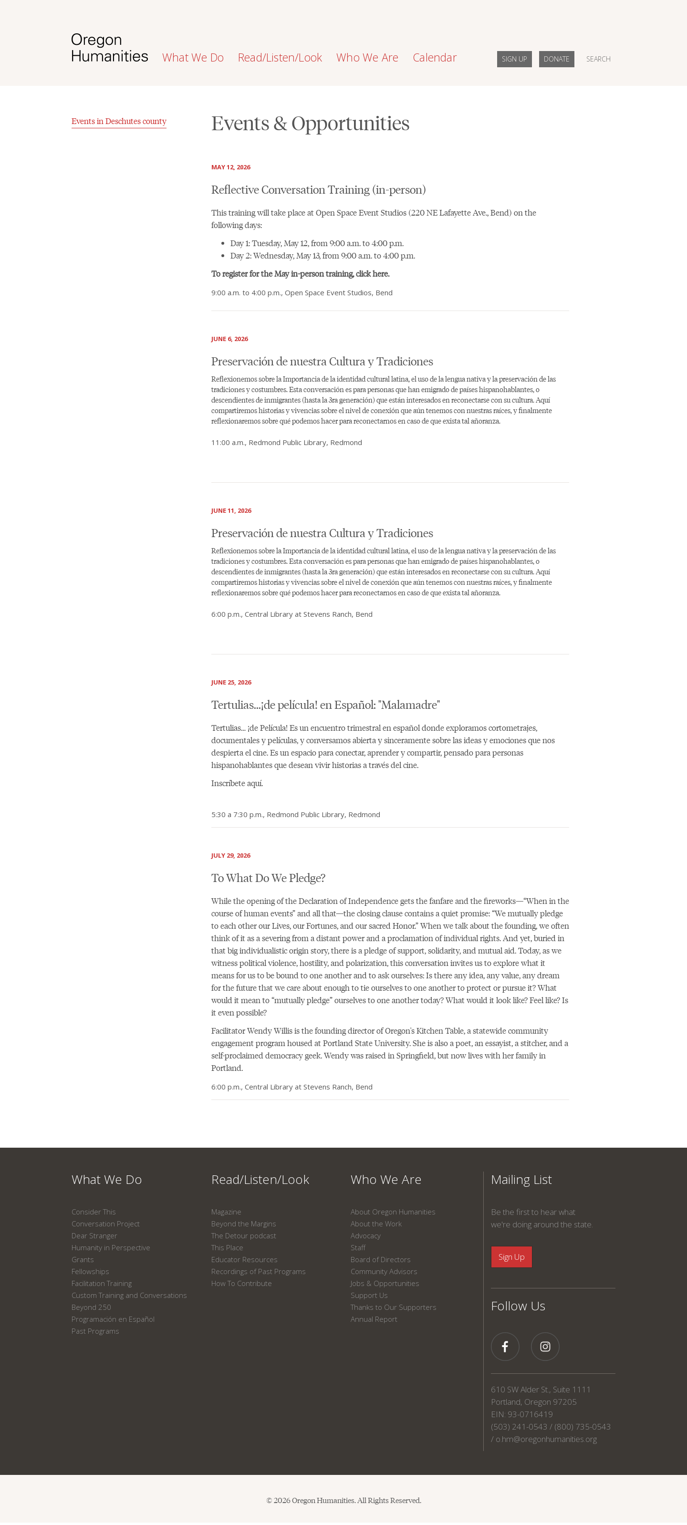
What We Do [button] (193, 57)
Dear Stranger (94, 1235)
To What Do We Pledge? (268, 877)
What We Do (107, 1179)
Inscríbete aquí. (237, 782)
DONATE (557, 58)
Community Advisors (384, 1271)
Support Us (369, 1295)
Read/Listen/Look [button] (280, 57)
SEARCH (598, 58)
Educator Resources (244, 1259)
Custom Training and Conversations (129, 1295)
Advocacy (366, 1235)
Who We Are (386, 1179)
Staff (358, 1247)
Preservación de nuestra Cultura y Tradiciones (322, 360)
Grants (83, 1259)
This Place (227, 1247)
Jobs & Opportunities (385, 1283)
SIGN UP (514, 58)
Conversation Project (106, 1223)
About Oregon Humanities (393, 1211)
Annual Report (374, 1319)
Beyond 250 (91, 1307)
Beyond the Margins (243, 1223)
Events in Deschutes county (119, 120)
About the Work (376, 1223)
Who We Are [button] (367, 57)
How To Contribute (241, 1283)
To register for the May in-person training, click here (299, 273)
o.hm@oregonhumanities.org (546, 1438)
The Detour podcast (243, 1235)
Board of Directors (381, 1259)
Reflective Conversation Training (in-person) (318, 188)
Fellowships (90, 1271)
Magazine (226, 1211)
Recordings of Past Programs (258, 1271)
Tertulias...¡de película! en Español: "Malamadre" (325, 703)
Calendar (435, 57)
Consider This (94, 1211)
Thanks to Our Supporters (394, 1307)
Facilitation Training (102, 1283)
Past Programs (95, 1331)
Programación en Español (113, 1319)
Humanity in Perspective (111, 1247)
